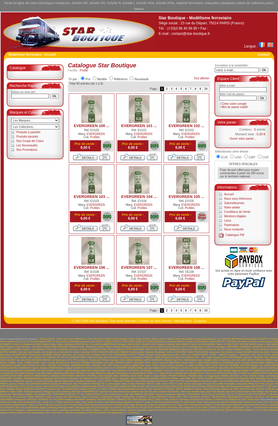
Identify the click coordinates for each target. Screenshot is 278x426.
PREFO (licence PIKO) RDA (15, 383)
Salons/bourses (234, 203)
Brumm (153, 346)
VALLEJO (260, 397)
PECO (100, 381)
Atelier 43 (246, 341)
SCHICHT (158, 389)
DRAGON (103, 352)
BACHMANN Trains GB (188, 344)
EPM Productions (31, 354)
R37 (257, 383)
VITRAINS (42, 399)
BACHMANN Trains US (214, 344)
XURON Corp (221, 399)
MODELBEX (6, 378)
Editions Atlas (137, 352)
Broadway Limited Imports (135, 346)
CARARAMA (232, 346)
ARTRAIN (231, 341)
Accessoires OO (175, 410)
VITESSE (31, 399)
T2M (125, 394)
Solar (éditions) (63, 391)
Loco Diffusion (119, 370)
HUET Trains (151, 362)
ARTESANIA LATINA (204, 341)
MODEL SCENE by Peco (234, 375)
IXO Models (63, 365)
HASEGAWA (190, 360)
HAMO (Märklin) (134, 360)
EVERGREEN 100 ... (91, 126)
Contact (264, 54)
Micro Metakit (190, 373)
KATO (208, 365)
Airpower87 (252, 339)
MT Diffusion (85, 378)
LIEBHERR (29, 370)
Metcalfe (111, 373)
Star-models (159, 391)
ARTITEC (221, 341)
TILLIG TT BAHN (236, 394)
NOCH (200, 378)
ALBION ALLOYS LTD (18, 341)
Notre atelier (232, 207)
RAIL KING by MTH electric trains (31, 386)
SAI (150, 389)
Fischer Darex (270, 354)
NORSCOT (220, 378)
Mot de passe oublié (235, 107)
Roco (275, 386)
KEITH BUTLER (220, 365)
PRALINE (244, 381)
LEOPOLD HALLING (217, 368)
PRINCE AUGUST (51, 383)
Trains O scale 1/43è (38, 404)
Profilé (84, 70)
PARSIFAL (90, 381)
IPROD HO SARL (37, 365)
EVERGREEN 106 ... (91, 267)
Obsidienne (6, 381)
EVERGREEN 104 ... (139, 196)
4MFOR (79, 339)
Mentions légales (235, 216)
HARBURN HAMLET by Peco (167, 360)
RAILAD (54, 386)
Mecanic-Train (32, 373)
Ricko (168, 386)
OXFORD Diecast (52, 381)
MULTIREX (105, 378)
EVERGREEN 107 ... (139, 267)
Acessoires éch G (167, 404)
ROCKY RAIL (265, 386)
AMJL (58, 341)
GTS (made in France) (85, 360)
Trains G (152, 404)
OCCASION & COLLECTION (138, 407)
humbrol (163, 362)
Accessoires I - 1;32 (122, 412)
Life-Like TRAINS (45, 370)
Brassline (99, 346)
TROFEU (205, 397)
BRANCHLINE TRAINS (81, 346)
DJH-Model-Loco (50, 352)
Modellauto (47, 378)
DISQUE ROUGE (269, 349)
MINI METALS (25, 375)
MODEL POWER (168, 375)
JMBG (135, 365)
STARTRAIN (59, 394)
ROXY (104, 389)
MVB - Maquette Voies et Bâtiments (131, 378)
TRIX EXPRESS (191, 397)
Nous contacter (234, 229)
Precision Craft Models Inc (264, 381)
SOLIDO (75, 391)
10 (205, 88)
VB (267, 397)
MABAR (198, 370)
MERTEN (101, 373)
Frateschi (166, 357)
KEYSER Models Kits (251, 365)
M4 (191, 370)
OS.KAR (37, 381)
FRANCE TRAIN (152, 357)
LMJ (109, 370)
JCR (104, 365)
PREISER (36, 383)
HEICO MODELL (221, 360)
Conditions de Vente (237, 211)
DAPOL (149, 349)
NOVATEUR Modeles (238, 378)
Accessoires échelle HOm (13, 404)
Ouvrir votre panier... (243, 138)
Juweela (179, 365)
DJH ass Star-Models (29, 352)
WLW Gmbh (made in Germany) (173, 399)
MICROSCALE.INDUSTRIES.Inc (233, 373)
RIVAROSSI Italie (216, 386)
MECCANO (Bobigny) (52, 373)
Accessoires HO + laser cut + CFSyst (43, 402)
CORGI (83, 349)
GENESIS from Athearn (265, 357)
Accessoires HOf (102, 412)
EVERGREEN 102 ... (186, 126)
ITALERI (51, 365)
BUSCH (168, 346)
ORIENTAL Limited (22, 381)
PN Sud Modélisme (191, 381)
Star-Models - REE (176, 391)
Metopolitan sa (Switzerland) (131, 373)
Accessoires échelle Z (201, 404)
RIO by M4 (177, 386)
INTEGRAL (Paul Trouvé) (236, 362)
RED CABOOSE (122, 386)
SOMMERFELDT (90, 391)
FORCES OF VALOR (57, 357)
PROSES (140, 383)
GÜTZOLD (103, 360)
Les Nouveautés (26, 145)
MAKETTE (247, 370)
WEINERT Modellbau (85, 399)
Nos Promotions (26, 149)
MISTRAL (92, 375)
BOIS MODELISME (47, 346)
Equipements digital (35, 407)
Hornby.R (139, 362)
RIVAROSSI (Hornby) (195, 386)
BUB (160, 346)
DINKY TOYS (251, 349)
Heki (233, 360)
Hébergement (183, 321)
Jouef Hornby (167, 365)
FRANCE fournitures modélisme (126, 357)
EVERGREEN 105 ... (186, 196)
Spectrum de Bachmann (112, 391)
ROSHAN (29, 389)
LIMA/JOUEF (99, 370)
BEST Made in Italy (10, 346)
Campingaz (219, 346)
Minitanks (55, 375)
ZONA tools (253, 399)
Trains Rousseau (90, 397)
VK (50, 399)
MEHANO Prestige (85, 373)
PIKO (137, 381)
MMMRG (124, 375)
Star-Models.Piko (43, 394)
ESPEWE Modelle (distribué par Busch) (63, 354)
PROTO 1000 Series (157, 383)
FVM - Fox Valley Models (207, 357)
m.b (187, 370)
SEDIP (179, 389)
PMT (177, 381)
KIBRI (267, 365)
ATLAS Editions (42, 344)
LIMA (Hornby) (72, 370)
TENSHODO (193, 394)
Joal (142, 365)
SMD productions (33, 391)
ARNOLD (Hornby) (166, 341)
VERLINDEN (6, 399)
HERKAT (259, 360)
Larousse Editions (152, 368)
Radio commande (156, 410)
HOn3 (136, 412)
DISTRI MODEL (8, 352)
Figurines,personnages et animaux (103, 407)
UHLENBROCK (235, 397)
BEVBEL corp (28, 346)
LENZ (203, 368)
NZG (275, 378)
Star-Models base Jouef (199, 391)
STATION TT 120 (75, 394)
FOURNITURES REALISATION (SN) (88, 357)
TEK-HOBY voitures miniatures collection (164, 394)
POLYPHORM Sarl (229, 381)
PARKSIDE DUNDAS (73, 381)
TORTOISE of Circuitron (13, 397)
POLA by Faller (210, 381)
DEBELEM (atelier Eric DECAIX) (186, 349)
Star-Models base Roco (224, 391)
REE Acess (151, 386)
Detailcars (238, 349)
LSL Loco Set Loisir (174, 370)
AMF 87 (51, 341)
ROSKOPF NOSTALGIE (48, 389)
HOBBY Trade (15, 362)
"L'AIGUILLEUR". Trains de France (56, 339)
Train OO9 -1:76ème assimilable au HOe (72, 412)
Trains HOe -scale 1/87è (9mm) (199, 402)
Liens (227, 220)
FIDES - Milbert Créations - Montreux (229, 354)
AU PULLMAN (93, 344)
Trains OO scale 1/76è (75, 402)
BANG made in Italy (259, 344)
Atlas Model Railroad (62, 344)
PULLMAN (217, 383)
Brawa (108, 346)
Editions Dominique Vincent (159, 352)
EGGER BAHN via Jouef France (260, 352)
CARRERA (5, 349)
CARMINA (245, 346)
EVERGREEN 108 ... (186, 267)
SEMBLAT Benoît (192, 389)
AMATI (43, 341)
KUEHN (77, 368)
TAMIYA (138, 394)
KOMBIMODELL (56, 368)
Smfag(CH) (48, 391)
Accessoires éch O (59, 404)
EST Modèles (93, 354)
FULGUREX (187, 357)
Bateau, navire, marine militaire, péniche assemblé (120, 410)
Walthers (69, 399)
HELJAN (241, 360)
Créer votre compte (234, 103)
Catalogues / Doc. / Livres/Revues (250, 407)
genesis (248, 357)
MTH (95, 378)
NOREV (209, 378)
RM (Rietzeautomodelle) (238, 386)
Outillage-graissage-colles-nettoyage (66, 407)
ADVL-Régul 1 (105, 339)
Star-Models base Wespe (251, 391)
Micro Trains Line (207, 373)
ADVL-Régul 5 (167, 339)
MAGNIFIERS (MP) (213, 370)
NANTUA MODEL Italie (172, 378)
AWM (130, 344)
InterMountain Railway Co (264, 362)
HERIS (249, 360)
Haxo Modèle (205, 360)
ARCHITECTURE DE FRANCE (139, 341)
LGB (260, 368)
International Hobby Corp (13, 365)
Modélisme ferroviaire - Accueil (32, 54)
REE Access (138, 386)
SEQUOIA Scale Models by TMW (221, 389)
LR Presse (146, 370)
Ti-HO (204, 394)
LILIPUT (59, 370)
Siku (252, 389)
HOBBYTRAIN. (32, 362)
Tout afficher (202, 78)
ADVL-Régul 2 (121, 339)
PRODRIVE (84, 383)
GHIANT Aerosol (16, 360)
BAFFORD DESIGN (237, 344)
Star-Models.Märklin (22, 394)
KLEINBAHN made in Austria (32, 368)
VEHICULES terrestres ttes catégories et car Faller (181, 407)
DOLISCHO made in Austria (75, 352)
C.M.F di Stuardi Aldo (191, 346)
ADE (95, 339)
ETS (109, 354)
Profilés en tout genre (220, 407)
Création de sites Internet (154, 321)
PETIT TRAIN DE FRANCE (119, 381)
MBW (22, 373)
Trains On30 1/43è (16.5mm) (85, 404)
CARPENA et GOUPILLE (264, 346)
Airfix (243, 339)
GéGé (3, 360)
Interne (88, 410)
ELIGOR (16, 354)
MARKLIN (259, 370)
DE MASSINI (161, 349)
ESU (103, 354)
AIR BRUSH (233, 339)
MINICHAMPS (41, 375)
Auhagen (121, 344)
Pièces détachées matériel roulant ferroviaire (237, 404)
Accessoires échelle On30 (114, 404)
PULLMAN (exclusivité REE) (239, 383)
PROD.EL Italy (69, 383)
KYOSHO (87, 368)
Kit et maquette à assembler (23, 410)
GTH (69, 360)
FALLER (149, 354)
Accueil (229, 194)
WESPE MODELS (106, 399)
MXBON (155, 378)
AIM (224, 339)
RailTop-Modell (89, 386)
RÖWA (112, 389)
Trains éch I (183, 404)
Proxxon (207, 383)
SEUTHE (244, 389)
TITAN (249, 394)
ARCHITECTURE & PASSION (107, 341)
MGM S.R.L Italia (155, 373)
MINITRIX (81, 375)
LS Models (157, 370)
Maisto (227, 370)
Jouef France (152, 365)
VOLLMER (58, 399)
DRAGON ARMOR (119, 352)
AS (239, 341)
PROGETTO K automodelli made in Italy (113, 383)
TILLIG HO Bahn (217, 394)
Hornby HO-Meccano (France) (63, 362)
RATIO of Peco (105, 386)
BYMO (176, 346)
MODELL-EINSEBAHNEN (27, 378)
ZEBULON (234, 399)
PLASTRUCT (161, 381)
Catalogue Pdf (235, 235)
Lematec (194, 368)
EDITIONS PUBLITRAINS (188, 352)
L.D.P (112, 368)
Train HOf (190, 410)
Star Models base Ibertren (139, 391)
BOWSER (63, 346)
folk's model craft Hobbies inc (29, 357)
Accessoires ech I (41, 412)
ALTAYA (35, 341)
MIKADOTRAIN (259, 373)
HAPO (147, 360)
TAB (131, 394)
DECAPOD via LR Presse (218, 349)
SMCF (20, 391)
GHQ (28, 360)
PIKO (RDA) (147, 381)
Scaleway (200, 321)
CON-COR (50, 349)
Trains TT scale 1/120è (146, 402)
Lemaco (185, 368)
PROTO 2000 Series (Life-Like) (185, 383)
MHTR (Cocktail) (173, 373)
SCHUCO (169, 389)
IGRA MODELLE (212, 362)
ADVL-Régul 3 (136, 339)
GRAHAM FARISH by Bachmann (49, 360)
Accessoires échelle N (121, 402)
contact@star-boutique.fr (190, 34)
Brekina (116, 346)
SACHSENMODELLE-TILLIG (132, 389)
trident (172, 397)
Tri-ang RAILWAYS (158, 397)
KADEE (200, 365)
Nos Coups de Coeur (30, 141)
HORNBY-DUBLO (123, 362)
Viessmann (19, 399)
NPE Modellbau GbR (261, 378)
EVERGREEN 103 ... (91, 196)
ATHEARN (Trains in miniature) (16, 344)
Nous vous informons (238, 198)
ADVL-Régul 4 (152, 339)
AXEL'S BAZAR (142, 344)
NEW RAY (191, 378)
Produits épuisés (27, 136)
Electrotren (5, 354)
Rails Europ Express (69, 386)
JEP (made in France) (119, 365)
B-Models (170, 344)
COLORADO (37, 349)
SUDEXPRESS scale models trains (103, 394)
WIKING (142, 399)
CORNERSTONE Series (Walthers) (107, 349)
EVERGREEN (96, 134)
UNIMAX (248, 397)
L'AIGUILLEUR (101, 368)
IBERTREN (175, 362)
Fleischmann (6, 357)
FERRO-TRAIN (200, 354)
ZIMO (243, 399)
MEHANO (69, 373)
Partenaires (231, 225)
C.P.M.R (208, 346)
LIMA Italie (85, 370)
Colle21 (26, 349)
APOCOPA (67, 341)
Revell (161, 386)
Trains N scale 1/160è (98, 402)
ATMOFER (79, 344)
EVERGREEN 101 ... (139, 126)
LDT (164, 368)
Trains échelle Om (138, 404)
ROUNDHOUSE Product (74, 389)
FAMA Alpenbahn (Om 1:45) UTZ (173, 354)
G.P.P (224, 357)
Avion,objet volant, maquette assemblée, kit (62, 410)
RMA (254, 386)
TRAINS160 (106, 397)
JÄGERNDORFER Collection (86, 365)
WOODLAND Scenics (201, 399)
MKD (116, 375)
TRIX (178, 397)
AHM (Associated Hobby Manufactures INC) (199, 339)
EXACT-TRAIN (136, 354)
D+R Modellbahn (136, 349)
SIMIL (13, 391)
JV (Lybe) (190, 365)
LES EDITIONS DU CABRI (243, 368)
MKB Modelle (105, 375)
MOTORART (60, 378)
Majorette (236, 370)
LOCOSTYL (133, 370)
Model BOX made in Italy (144, 375)
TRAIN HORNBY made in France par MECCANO (53, 397)
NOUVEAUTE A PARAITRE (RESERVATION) (220, 410)
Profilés (95, 137)
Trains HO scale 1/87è (11, 402)
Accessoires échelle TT (171, 402)
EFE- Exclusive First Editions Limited (223, 352)
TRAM (117, 397)
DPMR (93, 352)
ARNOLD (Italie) (184, 341)
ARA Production (82, 341)
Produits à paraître (28, 132)
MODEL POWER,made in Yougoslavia (199, 375)
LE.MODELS (174, 368)
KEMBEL (234, 365)
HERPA (268, 360)
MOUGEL (73, 378)
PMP (171, 381)
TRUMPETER (219, 397)
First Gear (256, 354)
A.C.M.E (87, 339)
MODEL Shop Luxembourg (263, 375)
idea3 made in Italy (192, 362)
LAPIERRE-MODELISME (129, 368)
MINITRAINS (68, 375)
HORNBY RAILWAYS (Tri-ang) (97, 362)
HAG (122, 360)
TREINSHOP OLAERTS (134, 397)
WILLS (151, 399)
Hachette (114, 360)
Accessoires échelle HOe (230, 402)
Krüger (69, 368)
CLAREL (16, 349)
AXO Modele (157, 344)
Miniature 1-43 (252, 410)
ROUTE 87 (94, 389)
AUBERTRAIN (109, 344)
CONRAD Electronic (68, 349)
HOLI (44, 362)
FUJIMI (176, 357)
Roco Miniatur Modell (11, 389)
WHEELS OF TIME (127, 399)
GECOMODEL (235, 357)
